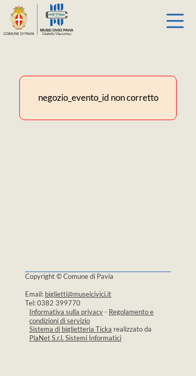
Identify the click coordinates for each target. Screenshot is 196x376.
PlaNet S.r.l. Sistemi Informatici (75, 338)
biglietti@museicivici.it (78, 294)
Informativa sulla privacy (66, 312)
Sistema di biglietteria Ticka (70, 329)
